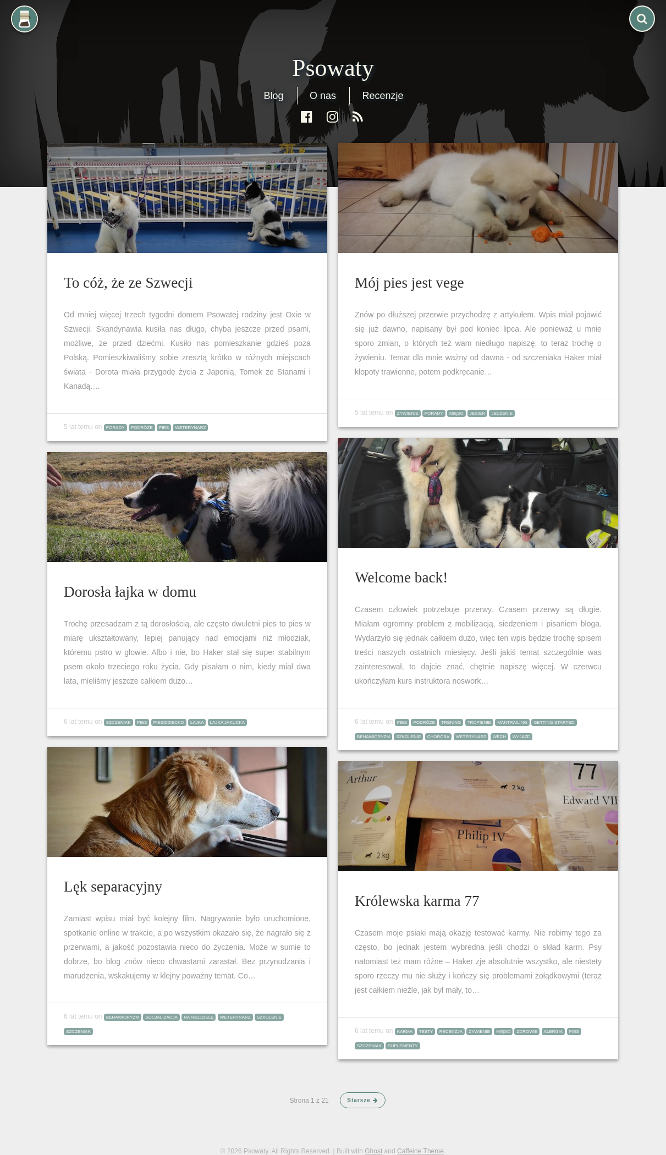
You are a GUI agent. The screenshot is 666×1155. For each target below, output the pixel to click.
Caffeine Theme (420, 1151)
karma (404, 1031)
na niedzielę (198, 1017)
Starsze (362, 1100)
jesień (477, 413)
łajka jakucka (227, 722)
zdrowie (526, 1031)
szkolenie (408, 736)
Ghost (373, 1151)
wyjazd (522, 736)
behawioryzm (373, 736)
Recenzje (382, 95)
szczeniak (118, 722)
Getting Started (553, 722)
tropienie (479, 722)
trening (451, 722)
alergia (553, 1031)
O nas (323, 95)
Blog (273, 95)
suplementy (402, 1045)
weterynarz (190, 427)
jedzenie (502, 413)
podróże (142, 427)
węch (499, 736)
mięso (456, 413)
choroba (438, 736)
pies (164, 427)
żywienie (408, 413)
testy (426, 1031)
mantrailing (512, 722)
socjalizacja (161, 1017)
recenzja (451, 1031)
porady (115, 427)
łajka (196, 722)
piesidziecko (168, 722)
